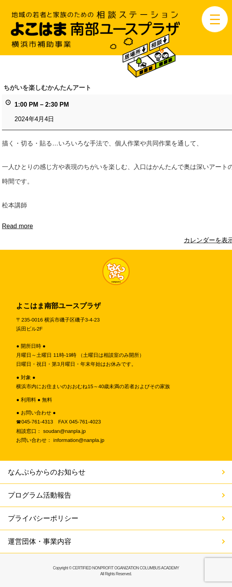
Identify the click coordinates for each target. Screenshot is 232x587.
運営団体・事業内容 (39, 541)
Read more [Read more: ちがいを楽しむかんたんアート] (17, 225)
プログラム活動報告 (39, 495)
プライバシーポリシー (43, 518)
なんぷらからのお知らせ (46, 472)
